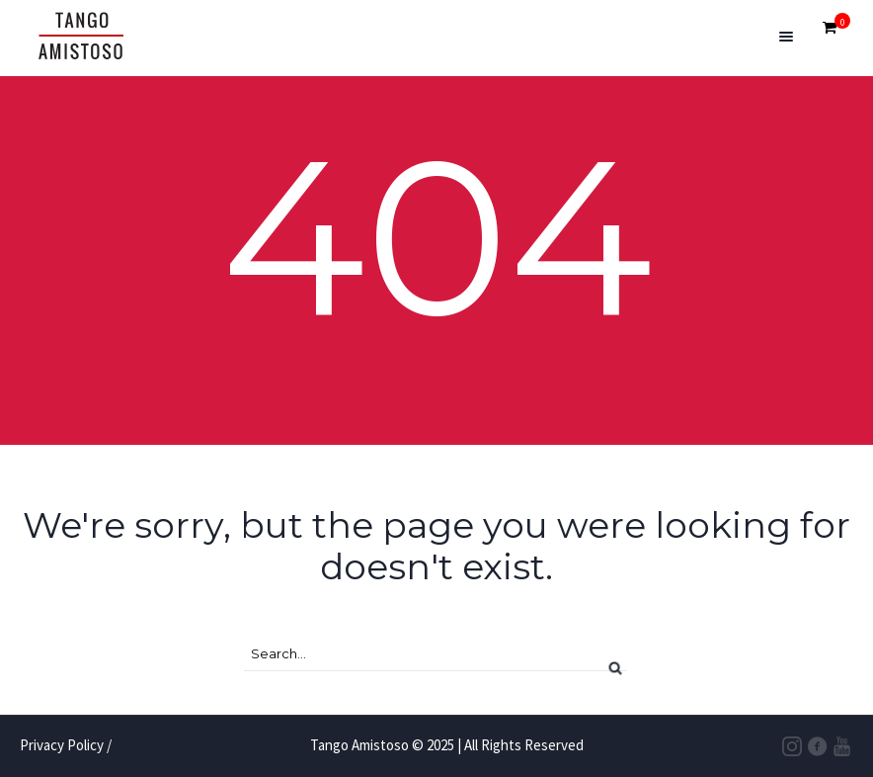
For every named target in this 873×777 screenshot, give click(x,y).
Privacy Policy (62, 744)
